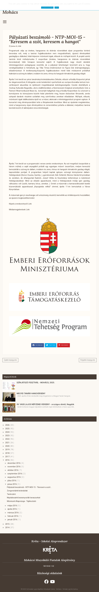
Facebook (38, 345)
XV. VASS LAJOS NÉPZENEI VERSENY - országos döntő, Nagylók (45, 404)
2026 (7, 425)
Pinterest (63, 345)
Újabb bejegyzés (10, 360)
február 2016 (13, 516)
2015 (7, 524)
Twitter (50, 345)
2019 (7, 449)
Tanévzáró (11, 494)
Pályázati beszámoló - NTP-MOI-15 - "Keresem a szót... (29, 487)
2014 (7, 527)
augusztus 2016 (14, 477)
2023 (7, 436)
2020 (7, 446)
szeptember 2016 (14, 474)
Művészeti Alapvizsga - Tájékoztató (21, 501)
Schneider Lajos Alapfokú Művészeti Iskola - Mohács (44, 589)
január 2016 (12, 520)
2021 (7, 443)
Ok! (56, 8)
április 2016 (12, 509)
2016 (7, 460)
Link (30, 204)
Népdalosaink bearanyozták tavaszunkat (23, 498)
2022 (7, 439)
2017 (7, 457)
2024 (7, 432)
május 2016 (12, 506)
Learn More (47, 8)
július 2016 (11, 481)
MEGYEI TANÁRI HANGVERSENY (31, 393)
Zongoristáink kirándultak (17, 491)
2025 (7, 429)
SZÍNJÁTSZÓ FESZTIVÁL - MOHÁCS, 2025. (36, 382)
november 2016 (14, 467)
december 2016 (14, 463)
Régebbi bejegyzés (87, 360)
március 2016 (13, 513)
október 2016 (13, 470)
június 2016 (12, 484)
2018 (7, 453)
